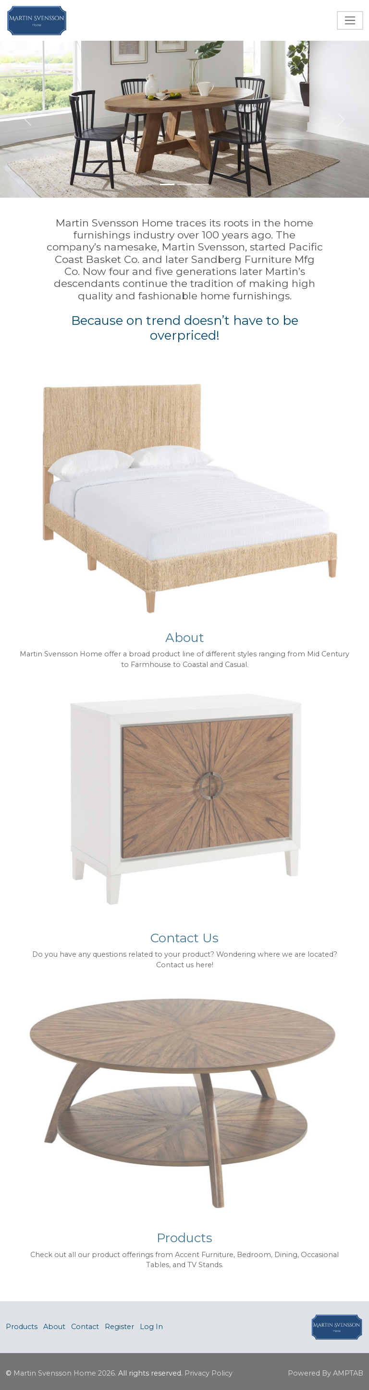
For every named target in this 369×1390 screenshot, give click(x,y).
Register (119, 1326)
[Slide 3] (202, 184)
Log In (151, 1326)
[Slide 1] (167, 184)
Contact (85, 1326)
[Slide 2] (184, 184)
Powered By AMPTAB (325, 1373)
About (54, 1326)
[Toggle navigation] (350, 20)
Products (21, 1326)
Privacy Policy (208, 1373)
